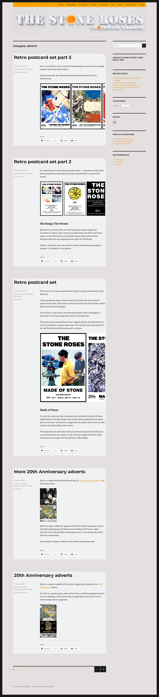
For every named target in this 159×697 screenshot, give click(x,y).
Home (61, 5)
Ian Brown (118, 160)
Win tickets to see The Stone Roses (126, 87)
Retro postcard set (35, 282)
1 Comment (18, 299)
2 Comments (18, 176)
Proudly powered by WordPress (43, 686)
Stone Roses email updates (123, 139)
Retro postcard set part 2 (42, 161)
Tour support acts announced (124, 83)
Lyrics (119, 5)
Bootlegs (83, 5)
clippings (29, 69)
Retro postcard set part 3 (42, 57)
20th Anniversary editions (90, 480)
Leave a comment (20, 72)
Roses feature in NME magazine (125, 85)
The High (117, 164)
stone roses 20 (27, 486)
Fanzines (104, 5)
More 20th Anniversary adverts (49, 471)
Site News (17, 296)
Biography (71, 5)
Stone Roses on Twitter (122, 144)
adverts (16, 69)
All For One (118, 90)
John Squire (118, 162)
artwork (22, 69)
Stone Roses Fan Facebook (123, 141)
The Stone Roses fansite (21, 686)
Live (112, 5)
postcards (29, 173)
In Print (93, 5)
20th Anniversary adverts (43, 575)
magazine (17, 486)
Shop (142, 5)
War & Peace (130, 5)
